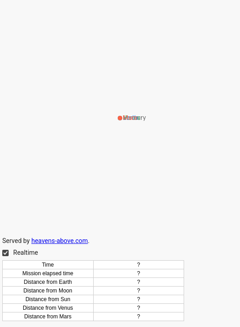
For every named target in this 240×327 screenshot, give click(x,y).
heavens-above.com (59, 240)
